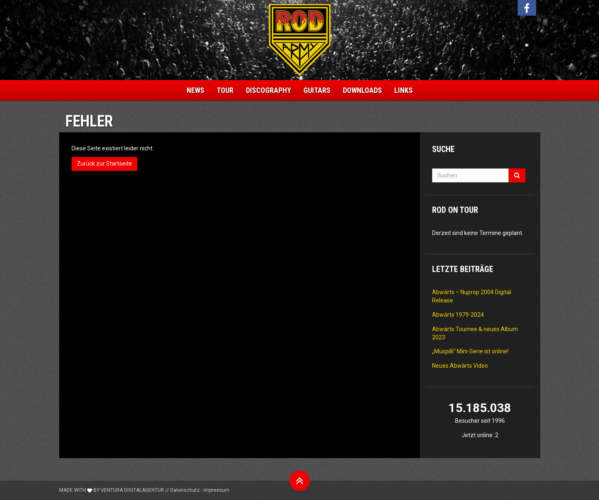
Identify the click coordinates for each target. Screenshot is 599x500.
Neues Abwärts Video (460, 365)
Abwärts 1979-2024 (458, 314)
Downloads (362, 90)
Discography (268, 90)
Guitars (317, 90)
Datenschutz (185, 490)
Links (403, 90)
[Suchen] (517, 175)
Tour (225, 90)
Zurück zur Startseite (104, 163)
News (195, 90)
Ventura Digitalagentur (132, 490)
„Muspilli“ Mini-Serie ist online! (470, 351)
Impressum (216, 490)
